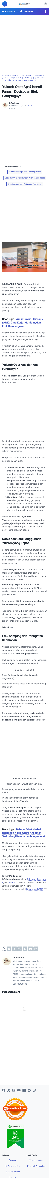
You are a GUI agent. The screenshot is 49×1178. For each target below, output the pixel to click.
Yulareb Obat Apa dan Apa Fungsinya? (25, 172)
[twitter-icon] (8, 1090)
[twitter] (14, 949)
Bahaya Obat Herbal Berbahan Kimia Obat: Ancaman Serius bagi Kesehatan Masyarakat (23, 833)
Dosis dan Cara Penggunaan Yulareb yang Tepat (25, 178)
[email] (35, 949)
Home (12, 1160)
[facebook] (9, 949)
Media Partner (12, 1172)
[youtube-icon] (19, 1090)
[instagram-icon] (13, 1090)
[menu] (4, 4)
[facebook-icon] (3, 1090)
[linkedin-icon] (24, 1090)
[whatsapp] (19, 949)
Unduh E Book (36, 1160)
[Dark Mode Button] (45, 3)
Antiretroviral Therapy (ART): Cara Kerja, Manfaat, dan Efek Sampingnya (22, 322)
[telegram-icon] (29, 1090)
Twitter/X (13, 882)
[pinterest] (30, 949)
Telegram (31, 879)
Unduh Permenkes (36, 1166)
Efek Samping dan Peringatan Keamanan (24, 184)
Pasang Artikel (12, 1166)
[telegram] (25, 949)
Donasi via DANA (34, 889)
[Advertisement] (24, 44)
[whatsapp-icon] (34, 1090)
